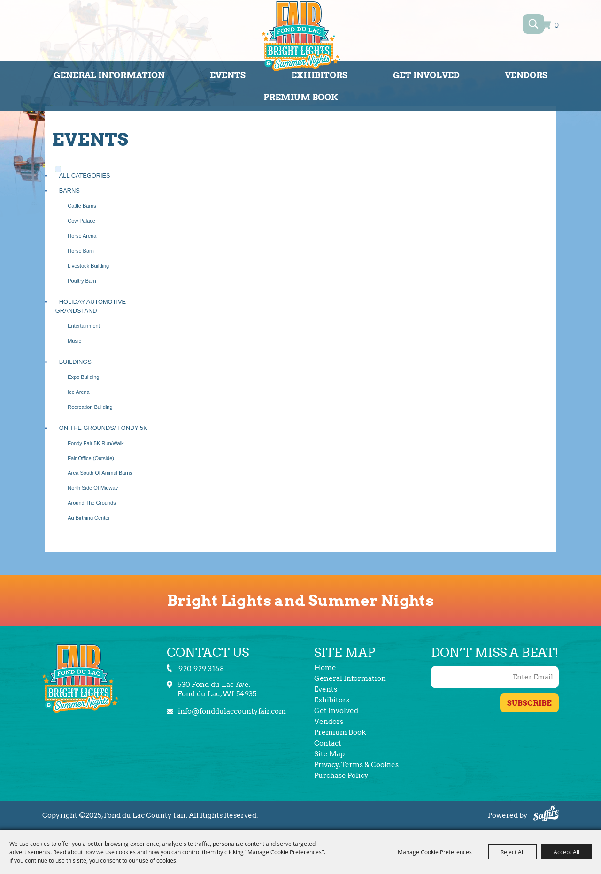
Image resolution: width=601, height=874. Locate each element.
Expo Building (83, 377)
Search (533, 24)
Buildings (75, 361)
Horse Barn (81, 251)
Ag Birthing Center (89, 517)
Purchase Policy (341, 775)
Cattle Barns (82, 206)
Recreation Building (90, 407)
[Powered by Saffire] (546, 814)
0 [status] (557, 26)
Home (325, 667)
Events (228, 75)
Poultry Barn (82, 281)
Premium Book (300, 97)
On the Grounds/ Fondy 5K (103, 427)
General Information (109, 75)
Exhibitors (319, 75)
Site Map (329, 754)
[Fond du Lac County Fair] (301, 38)
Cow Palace (81, 221)
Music (74, 341)
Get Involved (426, 75)
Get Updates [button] (529, 702)
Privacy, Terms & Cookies (356, 765)
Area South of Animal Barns (100, 472)
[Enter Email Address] (495, 677)
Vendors (526, 75)
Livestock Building (88, 266)
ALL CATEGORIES (84, 175)
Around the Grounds (92, 502)
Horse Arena (82, 236)
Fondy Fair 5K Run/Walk (95, 443)
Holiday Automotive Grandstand (90, 306)
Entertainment (84, 326)
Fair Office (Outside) (91, 458)
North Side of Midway (93, 487)
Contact (327, 743)
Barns (69, 190)
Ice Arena (78, 392)
